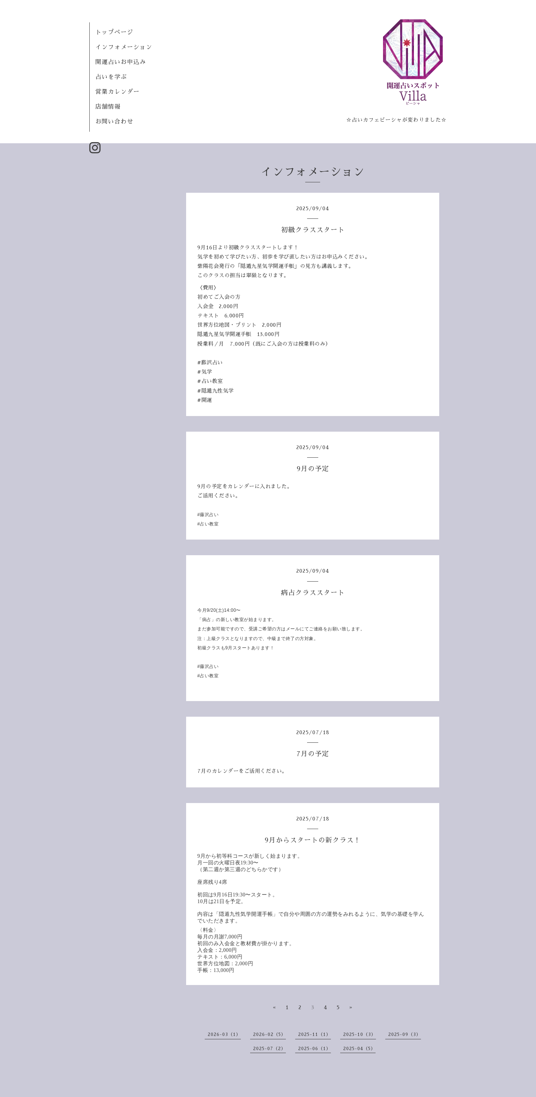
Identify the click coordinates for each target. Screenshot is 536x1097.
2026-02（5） (269, 1034)
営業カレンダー (117, 92)
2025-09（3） (404, 1034)
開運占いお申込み (120, 62)
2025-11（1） (314, 1034)
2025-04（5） (359, 1048)
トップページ (114, 32)
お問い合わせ (114, 122)
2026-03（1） (224, 1034)
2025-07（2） (269, 1048)
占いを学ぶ (111, 77)
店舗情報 (108, 107)
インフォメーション (123, 47)
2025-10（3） (359, 1034)
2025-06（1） (314, 1048)
